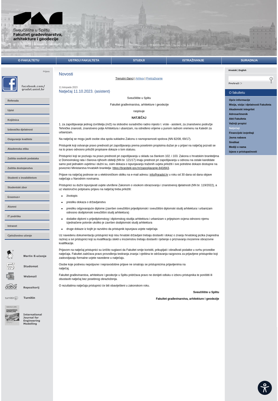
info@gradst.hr (159, 174)
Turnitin (27, 296)
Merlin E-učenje (27, 253)
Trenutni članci (124, 78)
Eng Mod (22, 314)
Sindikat (234, 142)
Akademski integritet (241, 109)
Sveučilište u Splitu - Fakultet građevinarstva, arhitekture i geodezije (38, 26)
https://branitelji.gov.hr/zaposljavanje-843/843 (140, 168)
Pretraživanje (154, 78)
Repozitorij (27, 285)
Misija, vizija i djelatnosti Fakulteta (250, 104)
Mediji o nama (237, 146)
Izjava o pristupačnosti (243, 151)
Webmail (27, 274)
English (242, 70)
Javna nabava (237, 137)
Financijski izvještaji (241, 132)
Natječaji (234, 128)
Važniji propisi (237, 123)
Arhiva (140, 78)
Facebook (23, 84)
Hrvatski (233, 70)
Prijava (46, 71)
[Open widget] (265, 388)
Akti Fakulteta (237, 118)
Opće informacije (239, 99)
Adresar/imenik (238, 114)
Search (251, 82)
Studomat (27, 264)
